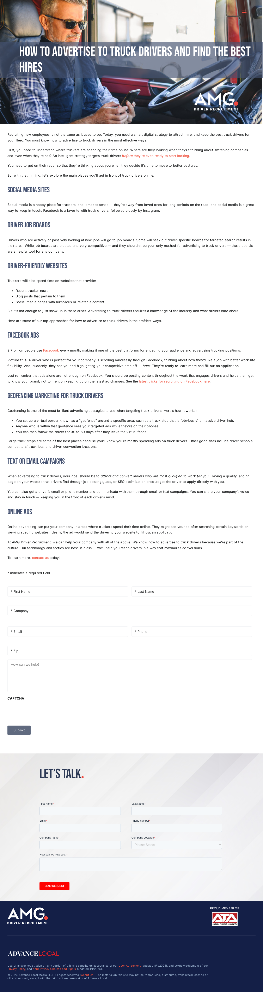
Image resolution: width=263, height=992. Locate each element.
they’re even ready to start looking (155, 156)
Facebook (51, 350)
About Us (87, 975)
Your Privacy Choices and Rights (54, 969)
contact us (40, 558)
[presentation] (38, 711)
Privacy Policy (16, 969)
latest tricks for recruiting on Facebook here (174, 381)
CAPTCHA (15, 698)
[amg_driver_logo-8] (27, 909)
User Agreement (129, 965)
